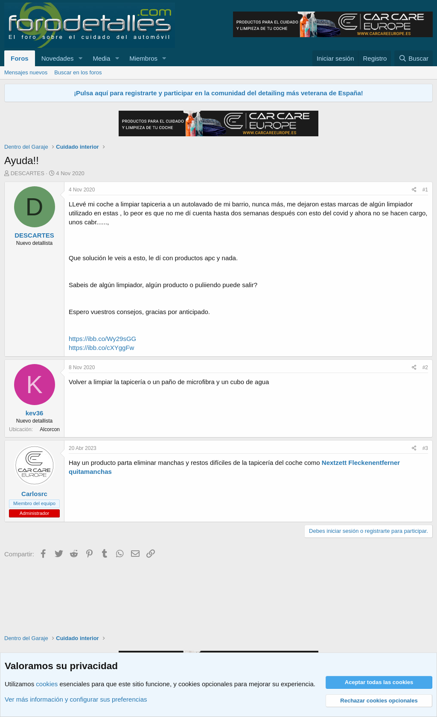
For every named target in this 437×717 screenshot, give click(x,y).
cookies (47, 684)
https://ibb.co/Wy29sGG (102, 338)
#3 (425, 448)
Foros (20, 58)
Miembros (143, 58)
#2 (425, 367)
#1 (425, 190)
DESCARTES (27, 173)
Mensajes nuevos (25, 72)
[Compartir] (414, 190)
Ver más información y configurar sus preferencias (76, 699)
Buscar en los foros (78, 72)
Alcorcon (50, 429)
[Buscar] (413, 58)
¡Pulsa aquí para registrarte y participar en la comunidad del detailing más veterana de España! (218, 93)
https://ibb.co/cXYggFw (101, 347)
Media (101, 58)
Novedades (57, 58)
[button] (80, 58)
